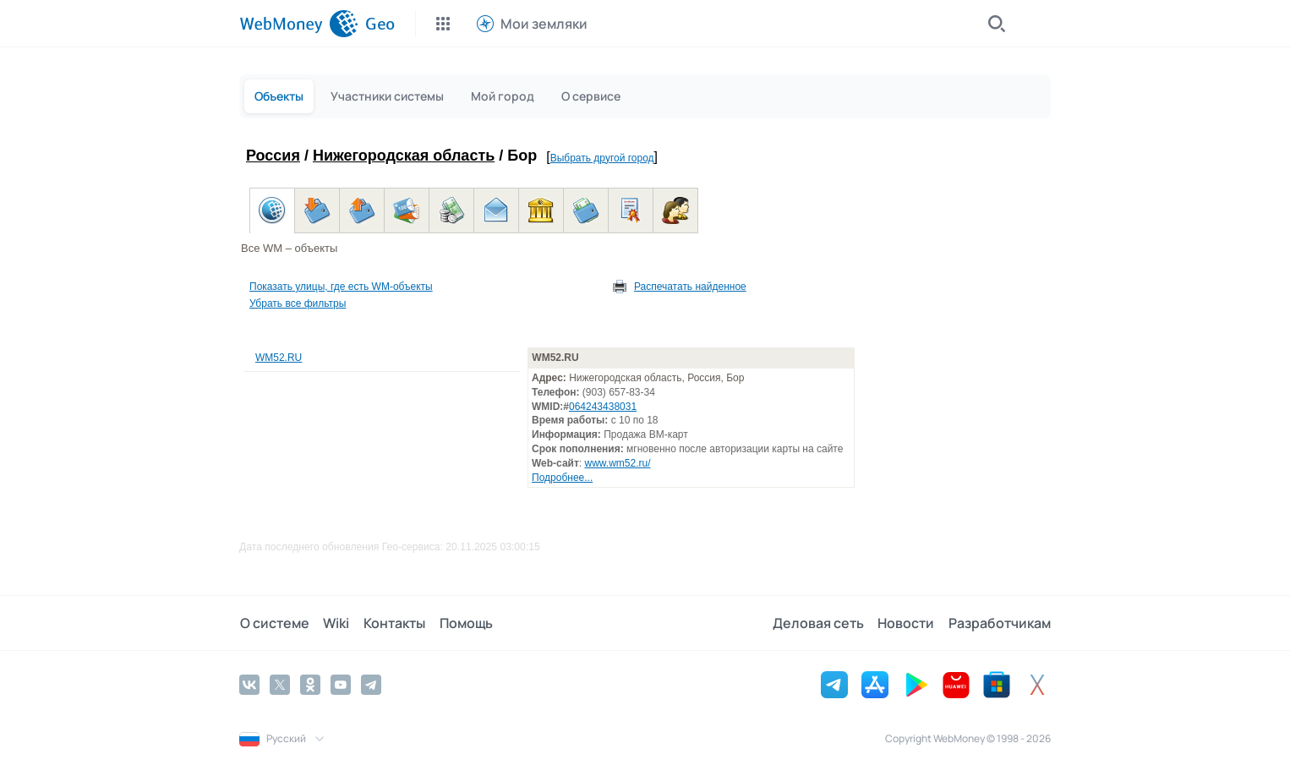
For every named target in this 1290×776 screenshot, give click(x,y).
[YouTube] (341, 685)
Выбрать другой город (602, 158)
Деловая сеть (819, 623)
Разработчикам (999, 623)
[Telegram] (371, 685)
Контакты (393, 623)
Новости (906, 623)
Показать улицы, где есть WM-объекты (341, 286)
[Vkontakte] (249, 685)
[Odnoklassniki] (310, 685)
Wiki (335, 623)
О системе (274, 623)
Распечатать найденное (690, 286)
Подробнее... (562, 478)
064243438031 (603, 407)
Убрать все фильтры (297, 303)
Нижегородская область (404, 155)
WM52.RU (278, 357)
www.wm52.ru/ (618, 463)
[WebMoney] (298, 23)
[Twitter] (280, 685)
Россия (273, 155)
